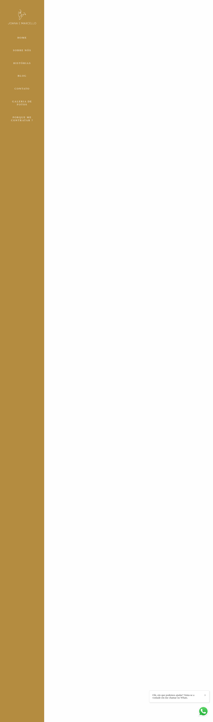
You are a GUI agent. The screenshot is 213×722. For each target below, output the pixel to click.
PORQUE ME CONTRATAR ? (22, 119)
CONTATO (22, 88)
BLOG (22, 75)
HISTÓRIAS (22, 63)
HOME (22, 37)
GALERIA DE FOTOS (22, 103)
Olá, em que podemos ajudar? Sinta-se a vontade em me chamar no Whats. (173, 696)
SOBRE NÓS (22, 50)
